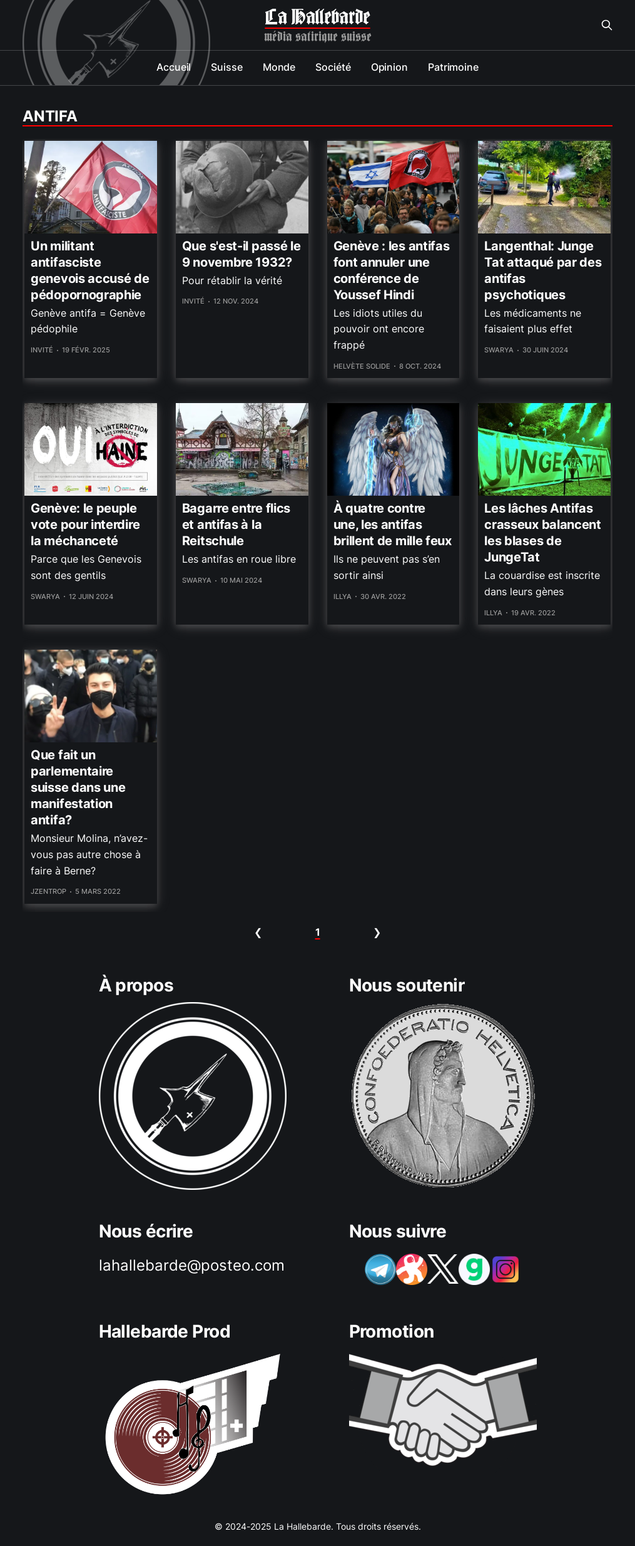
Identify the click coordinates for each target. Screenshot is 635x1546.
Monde (279, 67)
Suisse (226, 67)
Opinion (389, 67)
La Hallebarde (317, 17)
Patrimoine (453, 67)
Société (332, 67)
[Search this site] (606, 25)
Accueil (173, 67)
